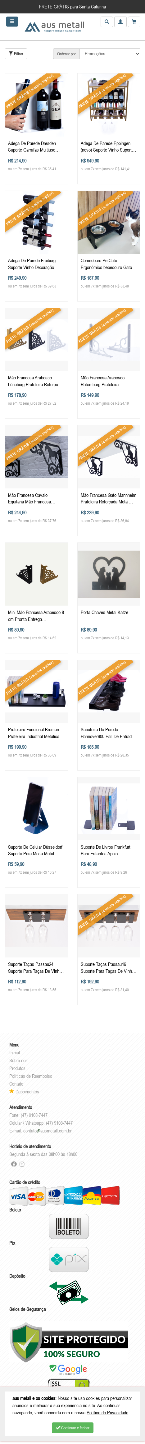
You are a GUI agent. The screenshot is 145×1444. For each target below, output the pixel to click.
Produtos (17, 1068)
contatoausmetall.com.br (47, 1130)
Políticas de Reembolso (30, 1076)
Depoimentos (24, 1091)
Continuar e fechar (72, 1427)
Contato (16, 1084)
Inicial (14, 1052)
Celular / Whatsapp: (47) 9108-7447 (41, 1123)
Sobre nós (18, 1060)
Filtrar (16, 53)
